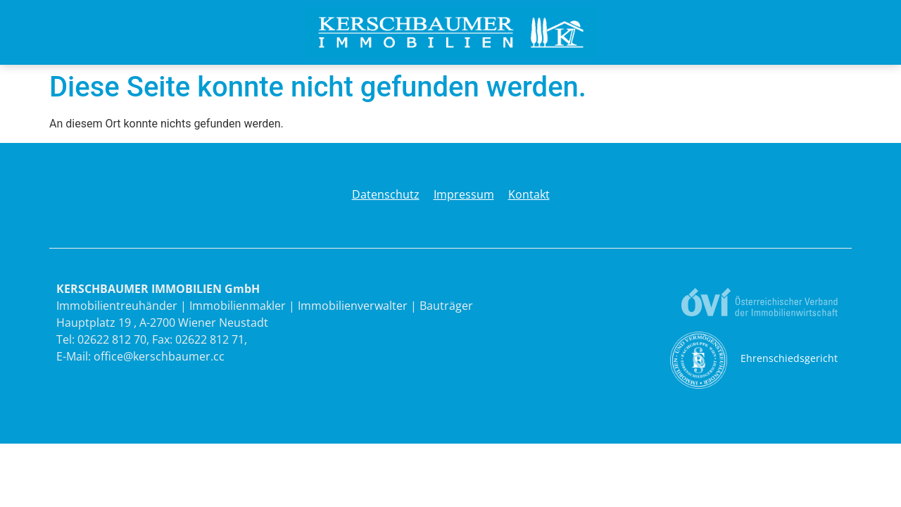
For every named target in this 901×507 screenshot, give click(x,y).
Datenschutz (386, 194)
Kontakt (529, 194)
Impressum (464, 194)
